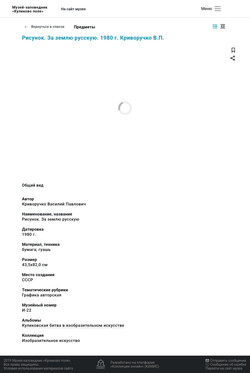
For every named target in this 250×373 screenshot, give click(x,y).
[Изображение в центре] (223, 26)
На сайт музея (73, 9)
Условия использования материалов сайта (38, 368)
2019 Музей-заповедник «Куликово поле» (37, 360)
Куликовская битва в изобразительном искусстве (73, 325)
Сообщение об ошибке (226, 364)
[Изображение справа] (215, 26)
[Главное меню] (217, 8)
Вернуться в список (44, 27)
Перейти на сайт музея (224, 368)
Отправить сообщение (226, 360)
